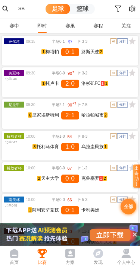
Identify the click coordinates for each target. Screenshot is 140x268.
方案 (70, 262)
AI (113, 41)
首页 (14, 262)
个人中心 (126, 262)
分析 (122, 41)
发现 (98, 262)
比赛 (42, 262)
